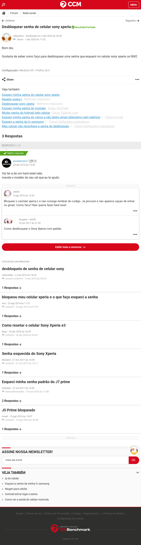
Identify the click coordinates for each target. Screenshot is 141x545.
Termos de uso (34, 513)
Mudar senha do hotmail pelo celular (26, 113)
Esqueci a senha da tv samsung (23, 122)
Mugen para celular (16, 488)
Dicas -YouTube (58, 108)
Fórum (14, 13)
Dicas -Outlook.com (65, 113)
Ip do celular (12, 478)
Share (10, 79)
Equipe (19, 513)
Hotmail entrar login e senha (21, 494)
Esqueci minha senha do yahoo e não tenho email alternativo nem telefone (51, 117)
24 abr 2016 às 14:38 (24, 164)
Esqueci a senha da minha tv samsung (27, 483)
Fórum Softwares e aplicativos (69, 122)
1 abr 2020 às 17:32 (35, 39)
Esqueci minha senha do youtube (24, 108)
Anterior (10, 20)
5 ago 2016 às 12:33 (23, 195)
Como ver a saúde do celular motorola (27, 499)
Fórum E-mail (114, 117)
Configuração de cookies (70, 518)
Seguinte (130, 20)
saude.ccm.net (70, 538)
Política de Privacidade (57, 513)
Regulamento (91, 513)
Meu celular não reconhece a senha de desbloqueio (35, 126)
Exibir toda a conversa (68, 247)
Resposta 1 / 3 (11, 145)
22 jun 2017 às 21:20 (30, 223)
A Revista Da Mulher (113, 513)
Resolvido (80, 27)
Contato (76, 513)
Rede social (29, 13)
